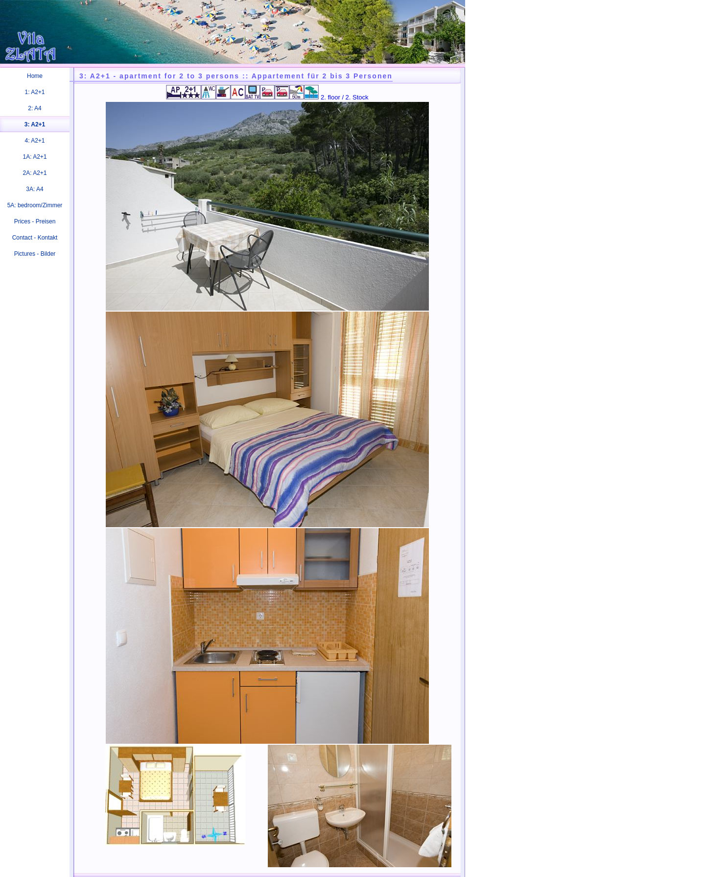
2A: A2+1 (35, 173)
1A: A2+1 (35, 156)
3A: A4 (34, 189)
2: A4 (34, 108)
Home (35, 76)
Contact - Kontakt (35, 237)
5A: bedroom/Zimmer (35, 205)
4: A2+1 (34, 140)
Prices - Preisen (35, 221)
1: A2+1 (34, 92)
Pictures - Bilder (35, 253)
